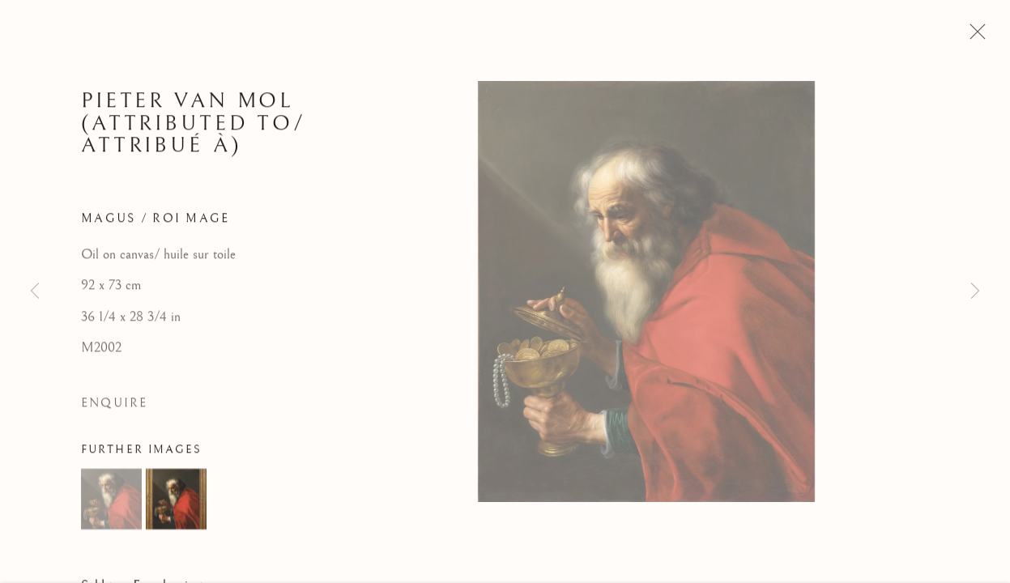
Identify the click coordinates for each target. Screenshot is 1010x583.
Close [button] (973, 36)
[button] (111, 502)
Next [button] (975, 291)
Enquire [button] (114, 407)
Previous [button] (35, 291)
